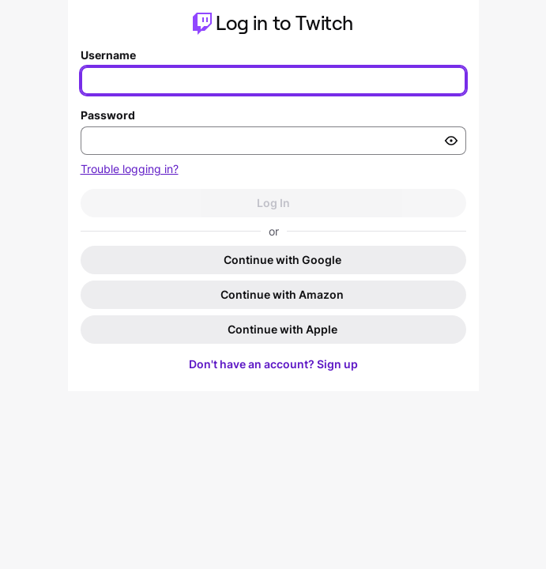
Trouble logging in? (130, 168)
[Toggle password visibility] (451, 140)
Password (108, 115)
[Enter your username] (273, 80)
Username (108, 55)
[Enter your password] (273, 140)
